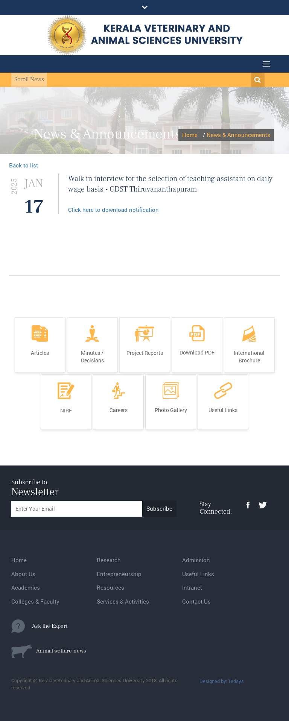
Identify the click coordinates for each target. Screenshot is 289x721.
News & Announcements (238, 134)
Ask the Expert (39, 626)
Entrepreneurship (119, 574)
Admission (196, 560)
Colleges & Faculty (35, 601)
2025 (14, 186)
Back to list (23, 165)
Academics (25, 587)
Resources (110, 587)
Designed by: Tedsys (221, 681)
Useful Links (198, 574)
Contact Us (196, 601)
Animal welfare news (48, 651)
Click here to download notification (113, 209)
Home (190, 134)
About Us (23, 574)
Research (109, 560)
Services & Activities (123, 601)
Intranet (192, 587)
